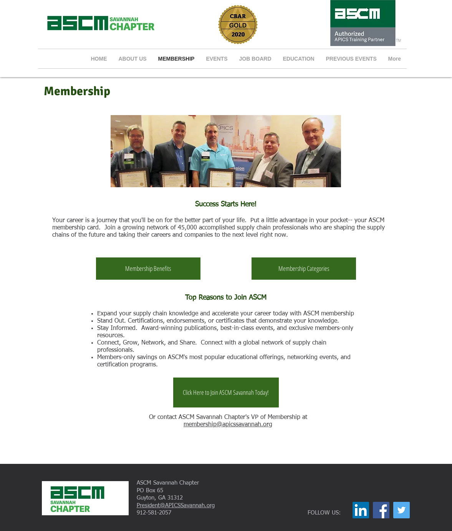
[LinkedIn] (361, 510)
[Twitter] (401, 510)
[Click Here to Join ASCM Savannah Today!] (226, 392)
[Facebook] (381, 510)
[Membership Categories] (304, 268)
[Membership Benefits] (148, 268)
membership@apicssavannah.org (228, 425)
